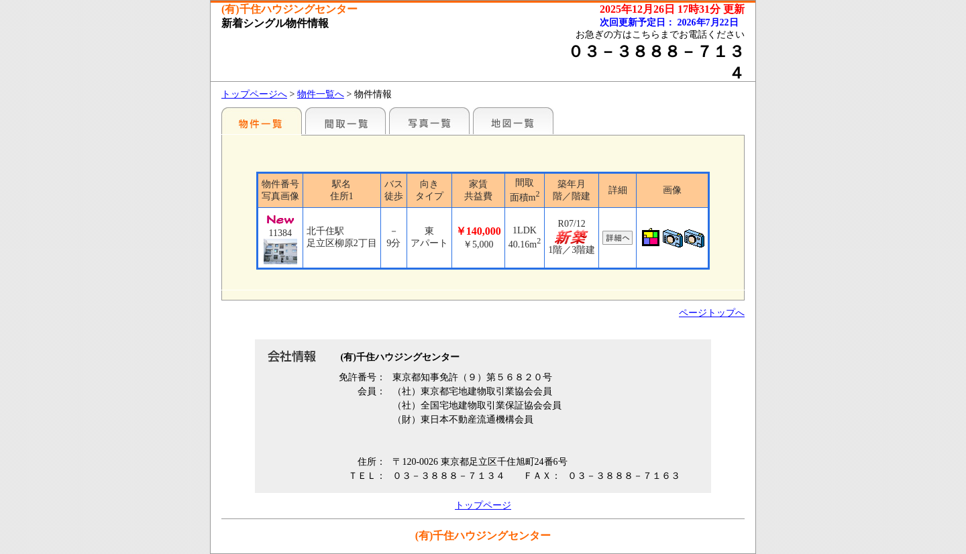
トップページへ (254, 94)
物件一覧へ (320, 94)
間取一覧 (345, 120)
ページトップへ (712, 313)
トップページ (483, 505)
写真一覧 (429, 120)
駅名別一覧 (261, 120)
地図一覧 (513, 120)
